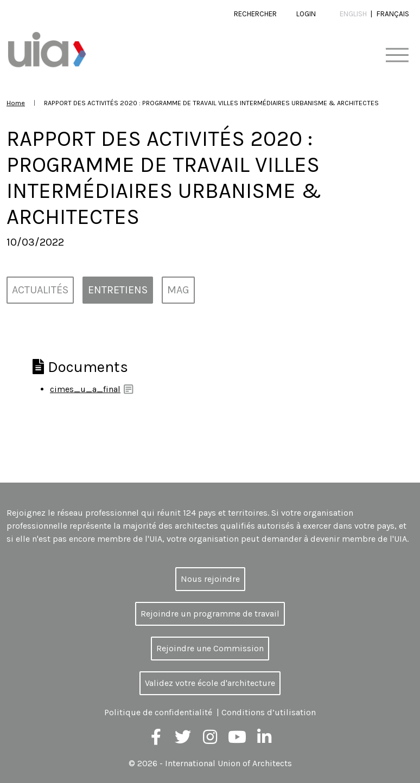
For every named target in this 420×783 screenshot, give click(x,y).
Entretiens (118, 290)
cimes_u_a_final (85, 389)
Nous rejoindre (210, 579)
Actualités (40, 290)
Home (16, 103)
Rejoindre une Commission (210, 648)
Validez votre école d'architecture (210, 683)
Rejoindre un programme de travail (210, 613)
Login (306, 14)
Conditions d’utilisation (268, 712)
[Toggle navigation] (396, 55)
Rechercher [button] (255, 14)
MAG (178, 290)
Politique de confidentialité (158, 712)
